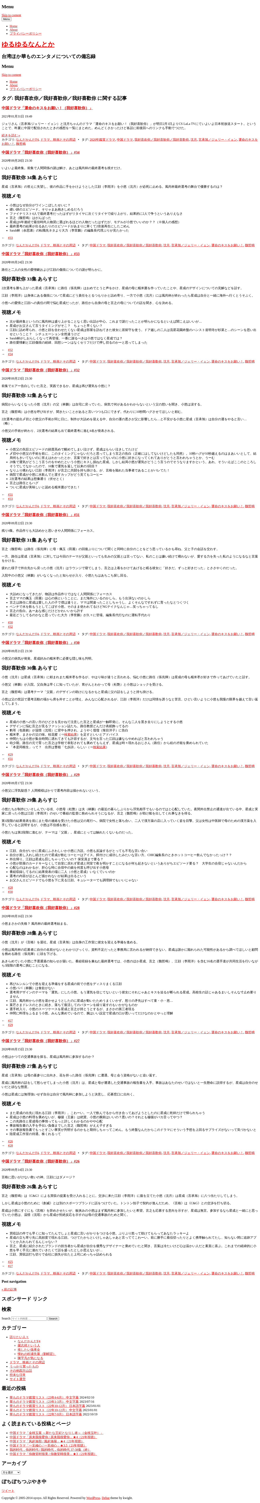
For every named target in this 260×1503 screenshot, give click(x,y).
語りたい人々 (19, 1337)
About (14, 29)
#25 (10, 1261)
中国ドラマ (125, 139)
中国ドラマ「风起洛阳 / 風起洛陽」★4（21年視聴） (47, 1441)
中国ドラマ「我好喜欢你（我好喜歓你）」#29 (41, 775)
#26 (10, 1141)
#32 (10, 350)
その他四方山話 (21, 1370)
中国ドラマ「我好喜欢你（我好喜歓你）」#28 (41, 908)
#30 (10, 622)
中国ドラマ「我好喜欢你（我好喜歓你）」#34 (41, 152)
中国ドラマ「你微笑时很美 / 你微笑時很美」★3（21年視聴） (53, 1454)
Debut (106, 1498)
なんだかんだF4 (27, 139)
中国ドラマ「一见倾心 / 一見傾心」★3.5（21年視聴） (48, 1445)
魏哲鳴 (21, 143)
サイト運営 (18, 1379)
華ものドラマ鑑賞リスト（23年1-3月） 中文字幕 (44, 1401)
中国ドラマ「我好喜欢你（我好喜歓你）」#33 (41, 254)
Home (13, 26)
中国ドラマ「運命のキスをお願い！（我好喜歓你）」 (47, 108)
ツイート (8, 1490)
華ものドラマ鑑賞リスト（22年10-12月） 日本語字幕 (47, 1406)
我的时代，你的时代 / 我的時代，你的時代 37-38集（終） (50, 1449)
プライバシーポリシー (26, 33)
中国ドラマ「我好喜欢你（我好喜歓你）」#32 (41, 370)
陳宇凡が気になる (30, 1358)
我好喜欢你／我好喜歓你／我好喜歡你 (161, 139)
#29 (10, 754)
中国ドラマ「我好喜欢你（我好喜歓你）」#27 (41, 1041)
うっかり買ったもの (24, 1366)
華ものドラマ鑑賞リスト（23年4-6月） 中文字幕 (44, 1397)
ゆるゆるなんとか (28, 44)
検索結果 (70, 734)
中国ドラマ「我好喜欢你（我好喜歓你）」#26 (41, 1161)
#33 (10, 238)
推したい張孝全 (29, 1349)
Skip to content (11, 15)
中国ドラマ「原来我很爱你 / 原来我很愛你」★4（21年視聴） (53, 1437)
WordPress (93, 1498)
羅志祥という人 (29, 1345)
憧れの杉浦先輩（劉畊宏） (37, 1354)
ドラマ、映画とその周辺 (58, 139)
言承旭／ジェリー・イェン (218, 139)
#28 (10, 887)
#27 (10, 1020)
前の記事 (9, 1289)
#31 (10, 494)
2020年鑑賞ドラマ (102, 139)
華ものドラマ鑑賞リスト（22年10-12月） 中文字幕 (46, 1410)
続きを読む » (11, 135)
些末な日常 (18, 1375)
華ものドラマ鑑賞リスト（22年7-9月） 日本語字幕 (46, 1414)
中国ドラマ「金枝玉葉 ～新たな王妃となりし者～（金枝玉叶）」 (56, 1433)
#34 (10, 354)
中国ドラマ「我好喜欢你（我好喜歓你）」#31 (41, 515)
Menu (6, 19)
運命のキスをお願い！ (227, 245)
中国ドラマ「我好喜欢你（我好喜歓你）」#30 (41, 643)
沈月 (193, 139)
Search (6, 1318)
